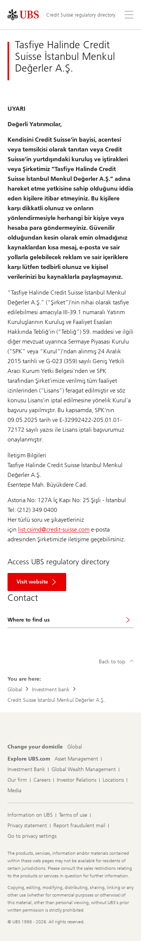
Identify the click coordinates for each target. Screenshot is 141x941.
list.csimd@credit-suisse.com (53, 529)
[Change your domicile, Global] (74, 747)
